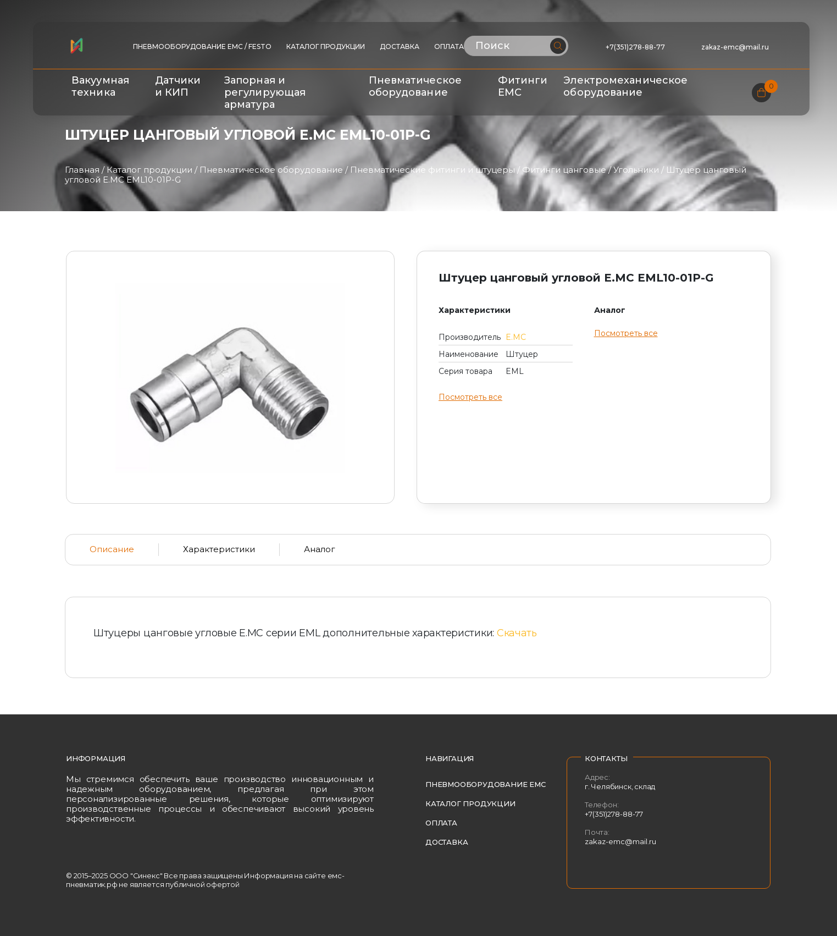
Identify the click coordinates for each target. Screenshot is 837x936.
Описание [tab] (112, 549)
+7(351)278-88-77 (635, 47)
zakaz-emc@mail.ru (736, 47)
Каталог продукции (325, 46)
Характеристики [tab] (219, 549)
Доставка (399, 46)
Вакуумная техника (100, 86)
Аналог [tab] (319, 549)
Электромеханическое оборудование (625, 86)
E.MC (516, 337)
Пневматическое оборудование (415, 86)
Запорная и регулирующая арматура (265, 92)
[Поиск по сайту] (516, 46)
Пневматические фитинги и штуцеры (432, 169)
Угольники (636, 169)
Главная (82, 169)
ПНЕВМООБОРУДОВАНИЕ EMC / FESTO (202, 46)
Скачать (517, 633)
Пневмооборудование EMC (485, 784)
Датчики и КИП (178, 86)
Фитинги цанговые (564, 169)
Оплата (449, 46)
